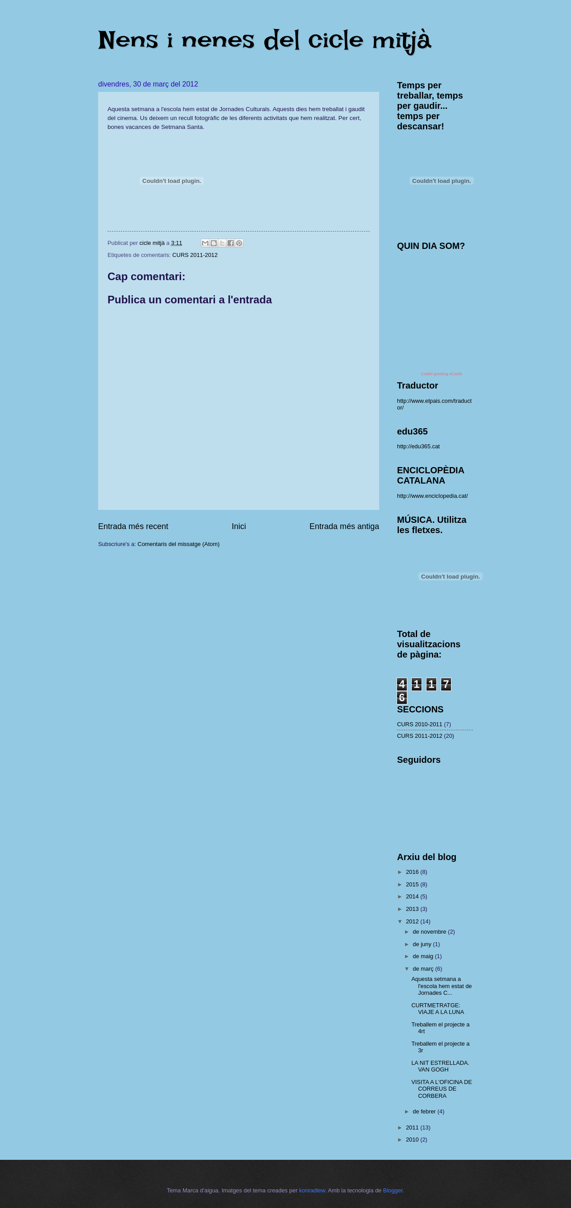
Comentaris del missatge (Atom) (178, 544)
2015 (413, 884)
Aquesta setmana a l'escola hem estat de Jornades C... (441, 986)
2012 (413, 921)
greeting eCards (448, 374)
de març (424, 968)
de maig (423, 956)
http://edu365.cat (418, 446)
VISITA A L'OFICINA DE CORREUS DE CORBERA (441, 1089)
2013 (413, 909)
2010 (413, 1139)
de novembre (430, 931)
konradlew (312, 1190)
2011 (413, 1127)
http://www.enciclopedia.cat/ (432, 495)
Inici (239, 526)
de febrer (425, 1111)
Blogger (393, 1190)
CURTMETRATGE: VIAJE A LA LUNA (437, 1008)
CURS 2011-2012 (195, 255)
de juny (423, 944)
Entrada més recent (133, 526)
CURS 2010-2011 (420, 724)
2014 (413, 896)
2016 (413, 872)
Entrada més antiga (344, 526)
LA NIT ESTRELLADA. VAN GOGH (440, 1066)
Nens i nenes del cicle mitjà (264, 39)
